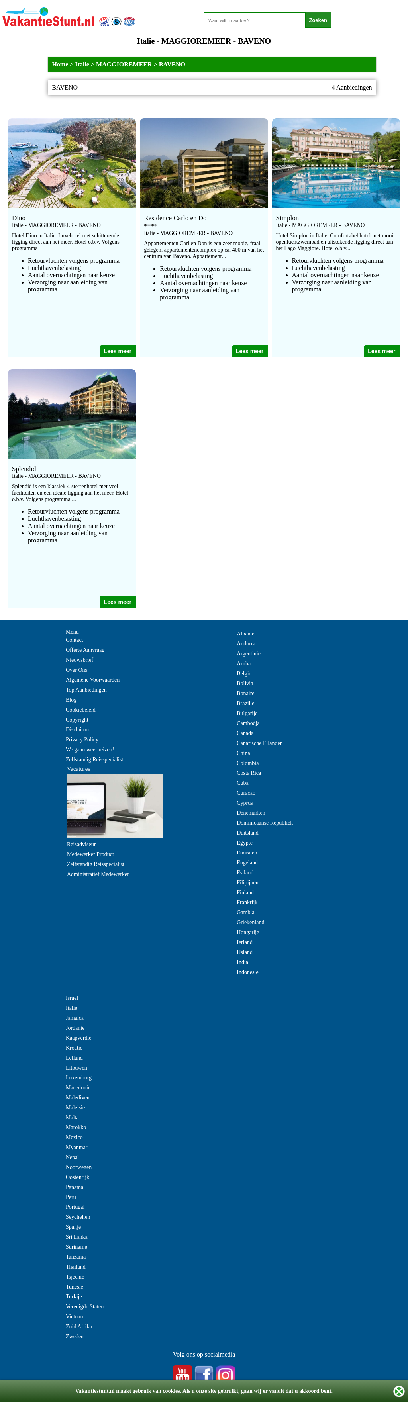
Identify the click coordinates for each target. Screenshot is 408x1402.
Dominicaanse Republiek (265, 823)
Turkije (74, 1297)
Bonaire (245, 693)
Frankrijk (247, 902)
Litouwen (76, 1068)
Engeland (247, 863)
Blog (71, 700)
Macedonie (78, 1088)
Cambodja (248, 723)
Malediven (78, 1098)
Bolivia (245, 683)
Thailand (76, 1267)
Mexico (74, 1137)
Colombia (248, 763)
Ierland (245, 942)
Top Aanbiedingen (86, 690)
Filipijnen (247, 883)
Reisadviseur (81, 844)
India (242, 962)
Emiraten (247, 853)
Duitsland (247, 833)
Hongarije (248, 932)
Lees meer (117, 351)
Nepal (72, 1157)
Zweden (75, 1336)
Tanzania (76, 1257)
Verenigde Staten (85, 1307)
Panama (74, 1187)
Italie (82, 64)
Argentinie (249, 654)
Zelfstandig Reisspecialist (94, 760)
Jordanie (75, 1028)
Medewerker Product (90, 854)
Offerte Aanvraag (85, 650)
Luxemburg (79, 1078)
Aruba (244, 664)
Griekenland (250, 922)
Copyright (77, 720)
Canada (245, 733)
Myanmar (76, 1147)
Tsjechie (75, 1277)
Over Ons (76, 670)
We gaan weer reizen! (90, 750)
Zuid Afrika (79, 1327)
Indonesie (247, 972)
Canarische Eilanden (259, 743)
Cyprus (245, 803)
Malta (72, 1117)
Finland (245, 893)
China (243, 753)
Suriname (76, 1247)
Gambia (245, 912)
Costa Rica (249, 773)
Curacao (246, 793)
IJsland (245, 952)
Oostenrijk (77, 1177)
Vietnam (75, 1317)
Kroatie (74, 1048)
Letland (74, 1058)
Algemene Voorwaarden (93, 680)
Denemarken (251, 813)
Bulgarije (247, 713)
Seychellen (78, 1217)
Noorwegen (79, 1167)
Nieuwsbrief (79, 660)
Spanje (73, 1227)
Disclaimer (78, 730)
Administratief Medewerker (98, 874)
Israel (72, 998)
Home (60, 64)
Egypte (245, 843)
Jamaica (75, 1018)
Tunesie (74, 1287)
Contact (74, 640)
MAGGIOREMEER (124, 64)
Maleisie (75, 1108)
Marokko (76, 1127)
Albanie (245, 634)
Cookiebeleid (81, 710)
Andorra (246, 644)
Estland (245, 873)
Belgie (244, 674)
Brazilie (245, 703)
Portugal (75, 1207)
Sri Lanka (77, 1237)
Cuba (243, 783)
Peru (71, 1197)
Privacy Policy (82, 740)
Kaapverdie (79, 1038)
